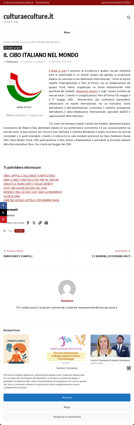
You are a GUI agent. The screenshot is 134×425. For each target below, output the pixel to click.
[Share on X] (3, 212)
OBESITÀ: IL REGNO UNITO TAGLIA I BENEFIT (28, 183)
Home (6, 42)
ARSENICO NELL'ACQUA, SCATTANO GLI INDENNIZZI (32, 192)
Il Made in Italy (57, 70)
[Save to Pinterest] (3, 219)
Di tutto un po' (19, 42)
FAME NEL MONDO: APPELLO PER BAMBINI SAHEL (31, 200)
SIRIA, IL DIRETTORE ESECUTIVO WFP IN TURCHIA (31, 179)
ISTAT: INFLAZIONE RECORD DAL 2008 (25, 188)
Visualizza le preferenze (67, 416)
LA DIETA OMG (11, 196)
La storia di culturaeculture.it (18, 2)
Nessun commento (35, 61)
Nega (67, 407)
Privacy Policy (42, 2)
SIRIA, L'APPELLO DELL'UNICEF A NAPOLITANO (29, 175)
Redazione (12, 61)
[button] (129, 368)
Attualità (19, 230)
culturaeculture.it (28, 16)
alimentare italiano (87, 91)
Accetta (67, 397)
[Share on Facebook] (3, 205)
